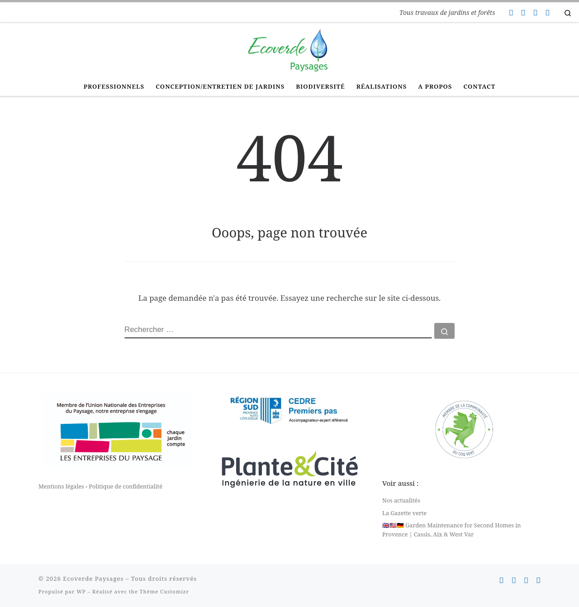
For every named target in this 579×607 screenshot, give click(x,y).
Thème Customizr (164, 591)
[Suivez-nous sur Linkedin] (547, 13)
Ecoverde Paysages (93, 578)
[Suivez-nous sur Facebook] (523, 13)
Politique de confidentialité (125, 486)
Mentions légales (61, 486)
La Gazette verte (404, 513)
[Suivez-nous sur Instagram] (535, 13)
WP (80, 591)
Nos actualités (401, 500)
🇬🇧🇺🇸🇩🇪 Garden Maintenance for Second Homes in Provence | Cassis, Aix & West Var (451, 529)
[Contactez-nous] (510, 13)
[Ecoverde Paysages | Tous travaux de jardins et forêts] (289, 48)
